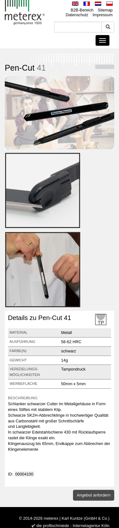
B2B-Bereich (82, 10)
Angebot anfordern (93, 495)
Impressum (103, 14)
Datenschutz (77, 14)
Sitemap (105, 10)
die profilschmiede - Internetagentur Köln (72, 525)
